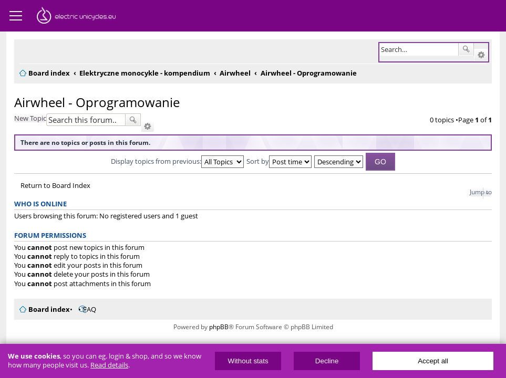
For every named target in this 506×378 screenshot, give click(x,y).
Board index (49, 309)
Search (466, 49)
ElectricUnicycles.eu (76, 17)
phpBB (219, 326)
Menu (16, 16)
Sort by (279, 161)
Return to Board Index (55, 185)
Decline (326, 361)
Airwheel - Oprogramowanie (97, 102)
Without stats (248, 361)
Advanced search (481, 55)
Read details (109, 365)
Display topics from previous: (177, 161)
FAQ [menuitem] (89, 309)
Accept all (433, 361)
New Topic (30, 118)
